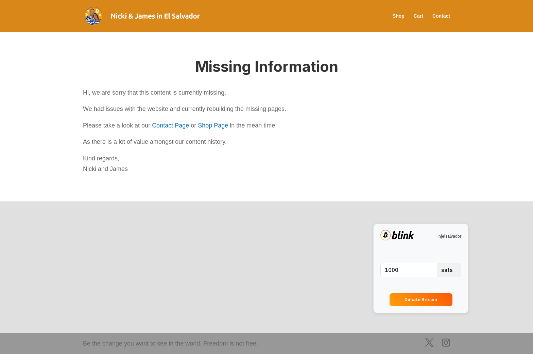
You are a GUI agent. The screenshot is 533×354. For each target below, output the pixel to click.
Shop (399, 16)
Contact (441, 16)
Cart (418, 16)
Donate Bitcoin (421, 299)
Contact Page (170, 125)
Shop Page (213, 125)
